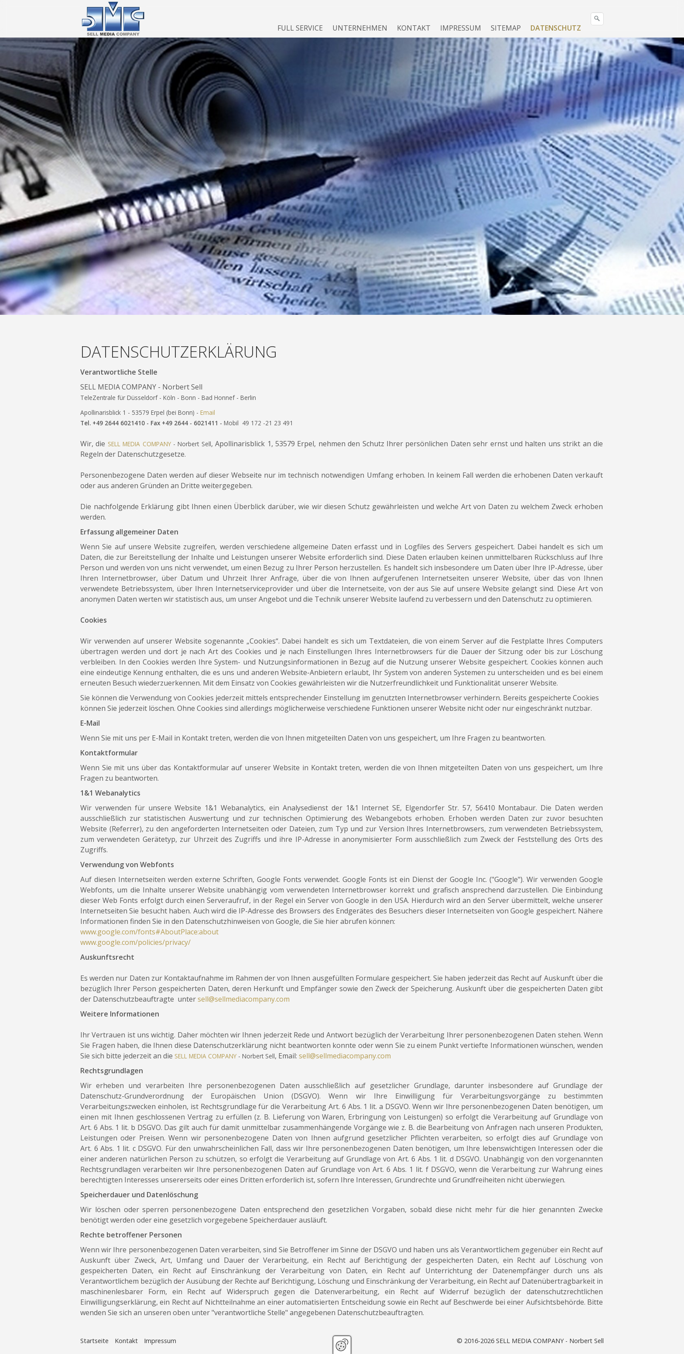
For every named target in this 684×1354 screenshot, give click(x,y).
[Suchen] (597, 19)
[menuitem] (300, 28)
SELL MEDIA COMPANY (139, 444)
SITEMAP (506, 28)
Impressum (160, 1341)
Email (207, 412)
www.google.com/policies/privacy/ (135, 942)
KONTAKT (414, 28)
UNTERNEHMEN (359, 28)
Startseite (94, 1341)
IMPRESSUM (460, 28)
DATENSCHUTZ (555, 28)
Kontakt (126, 1341)
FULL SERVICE (300, 28)
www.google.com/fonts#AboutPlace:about (149, 932)
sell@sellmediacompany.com (244, 999)
